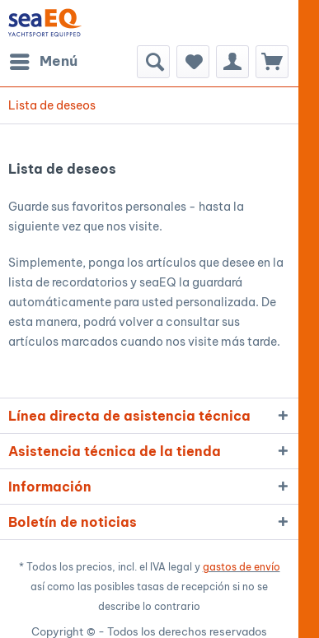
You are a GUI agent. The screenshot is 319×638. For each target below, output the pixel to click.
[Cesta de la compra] (272, 61)
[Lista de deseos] (192, 61)
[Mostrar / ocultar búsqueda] (153, 61)
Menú (43, 59)
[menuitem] (43, 61)
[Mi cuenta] (232, 61)
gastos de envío (241, 567)
